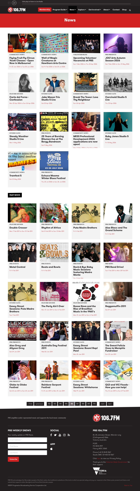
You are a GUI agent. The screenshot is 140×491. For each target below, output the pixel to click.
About (106, 9)
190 (94, 403)
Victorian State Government (116, 462)
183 (55, 403)
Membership (45, 9)
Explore (82, 9)
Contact (116, 9)
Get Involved (95, 9)
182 (49, 403)
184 (60, 403)
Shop (124, 9)
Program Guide (60, 9)
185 (66, 403)
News (73, 9)
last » (110, 403)
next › (103, 403)
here (98, 458)
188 (83, 403)
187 (77, 403)
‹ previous (39, 403)
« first (30, 403)
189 (88, 403)
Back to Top (128, 485)
